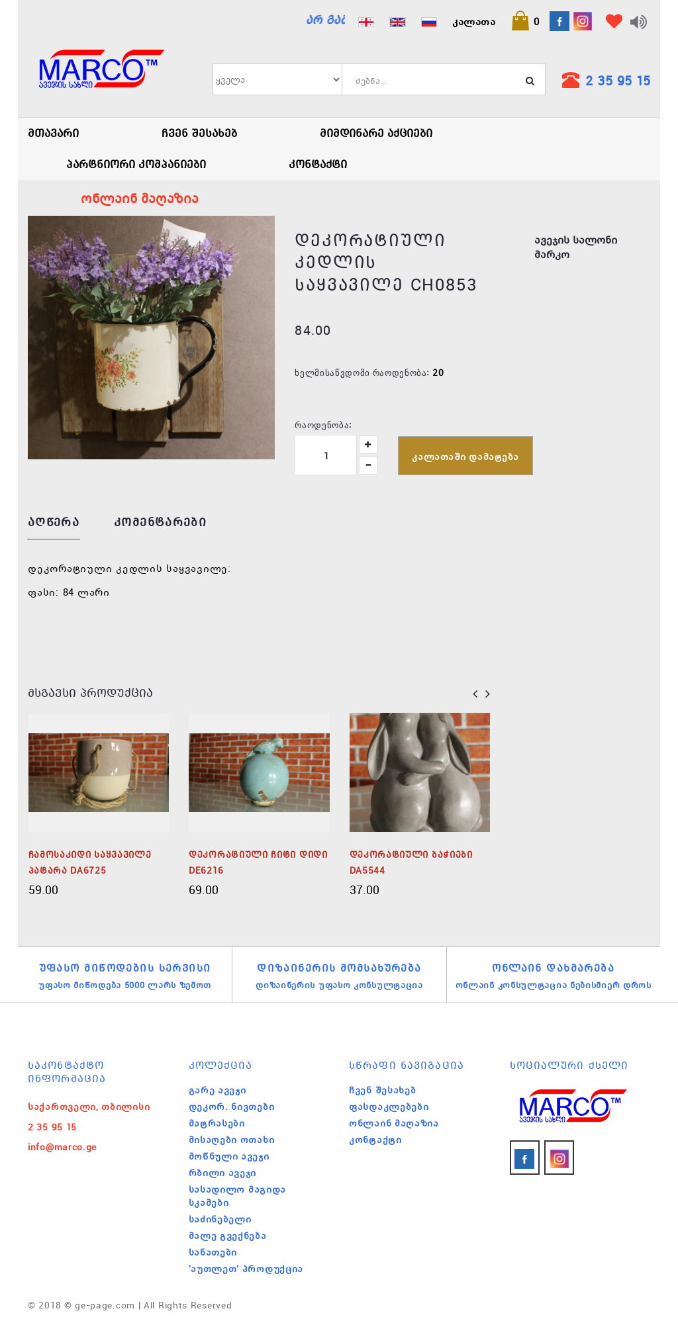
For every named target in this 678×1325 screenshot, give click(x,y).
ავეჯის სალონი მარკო (575, 247)
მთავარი (53, 133)
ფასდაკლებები (388, 1107)
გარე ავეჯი (217, 1090)
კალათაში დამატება (465, 457)
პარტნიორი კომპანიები (136, 164)
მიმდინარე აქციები (376, 133)
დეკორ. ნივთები (232, 1107)
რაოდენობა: (323, 424)
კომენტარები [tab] (160, 522)
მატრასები (217, 1123)
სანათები (213, 1252)
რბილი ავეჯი (223, 1173)
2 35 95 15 (617, 80)
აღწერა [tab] (53, 522)
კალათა (473, 21)
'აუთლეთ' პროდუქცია (246, 1269)
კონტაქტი (318, 164)
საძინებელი (220, 1219)
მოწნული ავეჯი (229, 1156)
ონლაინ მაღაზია (394, 1123)
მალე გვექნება (228, 1236)
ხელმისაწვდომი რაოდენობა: (362, 372)
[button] (525, 21)
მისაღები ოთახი (232, 1140)
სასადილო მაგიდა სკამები (238, 1196)
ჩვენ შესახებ (199, 133)
